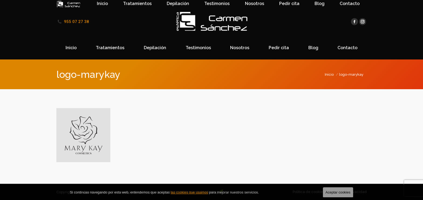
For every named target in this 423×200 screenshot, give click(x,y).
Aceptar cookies (338, 192)
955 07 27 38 (76, 21)
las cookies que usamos (189, 192)
